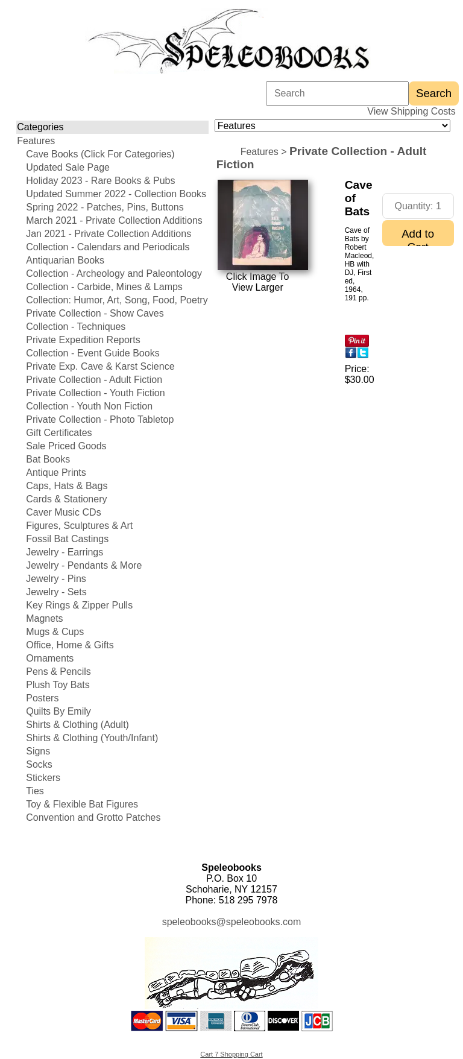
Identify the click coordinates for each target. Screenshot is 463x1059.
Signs (38, 751)
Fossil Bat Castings (67, 539)
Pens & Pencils (58, 671)
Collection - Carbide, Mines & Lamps (104, 287)
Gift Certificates (59, 433)
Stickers (43, 778)
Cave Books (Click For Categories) (100, 154)
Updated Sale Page (68, 167)
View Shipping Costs (411, 111)
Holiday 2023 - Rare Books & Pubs (100, 180)
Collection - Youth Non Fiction (89, 406)
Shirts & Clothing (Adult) (77, 724)
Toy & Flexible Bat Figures (82, 804)
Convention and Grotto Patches (93, 817)
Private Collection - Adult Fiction (94, 380)
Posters (42, 698)
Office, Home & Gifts (70, 645)
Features (36, 141)
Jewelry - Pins (56, 579)
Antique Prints (56, 472)
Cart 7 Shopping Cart (231, 1054)
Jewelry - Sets (56, 592)
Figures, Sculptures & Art (79, 525)
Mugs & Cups (55, 632)
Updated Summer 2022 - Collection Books (116, 194)
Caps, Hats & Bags (66, 486)
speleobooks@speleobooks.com (231, 922)
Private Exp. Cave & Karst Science (100, 366)
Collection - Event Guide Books (92, 353)
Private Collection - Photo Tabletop (100, 419)
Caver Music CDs (63, 512)
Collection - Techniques (75, 326)
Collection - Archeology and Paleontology (114, 273)
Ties (35, 791)
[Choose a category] (332, 125)
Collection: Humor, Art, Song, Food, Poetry (116, 300)
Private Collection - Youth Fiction (95, 393)
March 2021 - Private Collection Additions (114, 220)
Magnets (44, 618)
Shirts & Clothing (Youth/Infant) (92, 738)
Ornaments (50, 658)
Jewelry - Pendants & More (84, 565)
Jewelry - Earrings (64, 552)
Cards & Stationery (66, 499)
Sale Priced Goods (66, 446)
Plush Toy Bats (58, 685)
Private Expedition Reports (83, 340)
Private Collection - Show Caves (95, 313)
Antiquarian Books (65, 260)
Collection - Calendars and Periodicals (107, 247)
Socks (39, 764)
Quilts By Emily (58, 711)
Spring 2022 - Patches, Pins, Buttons (104, 207)
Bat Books (48, 459)
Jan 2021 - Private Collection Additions (108, 234)
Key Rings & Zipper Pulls (79, 605)
